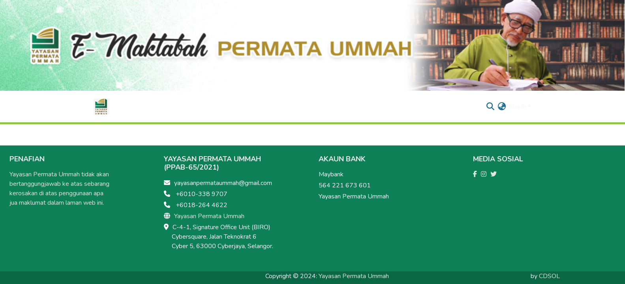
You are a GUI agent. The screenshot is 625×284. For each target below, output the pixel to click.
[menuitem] (502, 106)
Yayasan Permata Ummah (209, 216)
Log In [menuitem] (517, 106)
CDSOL (549, 276)
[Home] (101, 106)
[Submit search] (490, 106)
